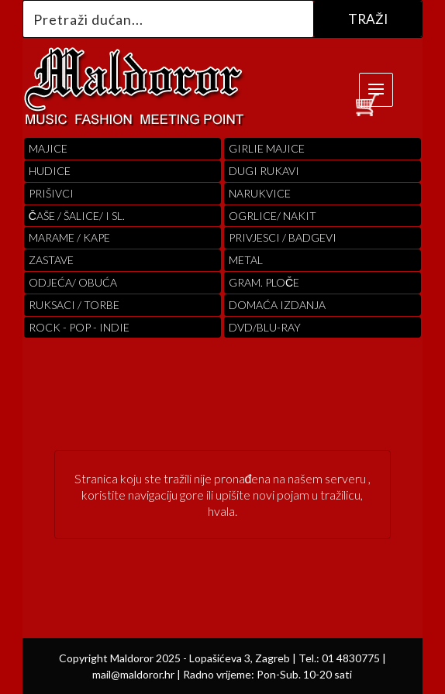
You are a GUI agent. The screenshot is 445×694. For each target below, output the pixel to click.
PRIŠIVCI (51, 193)
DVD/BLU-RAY (265, 327)
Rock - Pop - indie (79, 327)
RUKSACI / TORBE (74, 304)
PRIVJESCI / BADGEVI (282, 237)
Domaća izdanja (277, 304)
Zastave (51, 259)
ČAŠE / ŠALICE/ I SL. (77, 215)
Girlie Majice (267, 148)
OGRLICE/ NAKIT (272, 215)
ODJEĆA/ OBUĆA (73, 282)
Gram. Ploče (264, 282)
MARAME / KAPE (69, 237)
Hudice (50, 170)
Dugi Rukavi (264, 170)
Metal (246, 259)
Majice (48, 148)
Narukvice (260, 193)
